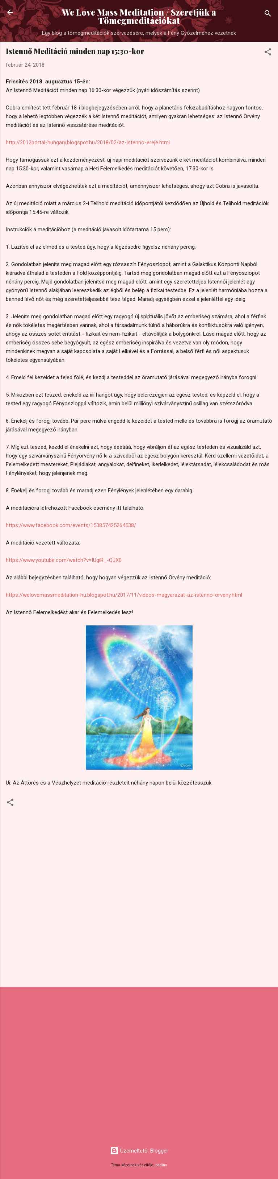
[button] (268, 53)
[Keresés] (268, 15)
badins (161, 1165)
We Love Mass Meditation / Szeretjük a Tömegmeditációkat (139, 16)
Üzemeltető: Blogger (139, 1150)
